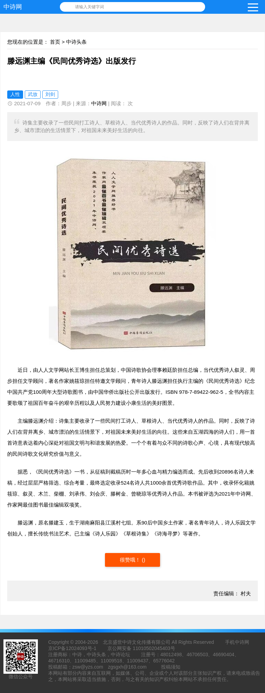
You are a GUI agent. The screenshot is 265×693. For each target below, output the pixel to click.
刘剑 (50, 94)
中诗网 (12, 6)
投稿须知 (170, 667)
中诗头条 (76, 42)
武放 (33, 94)
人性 (15, 94)
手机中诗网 (237, 642)
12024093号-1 (81, 648)
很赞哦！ (131, 560)
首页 (55, 42)
